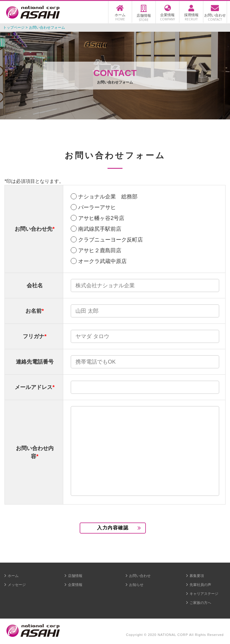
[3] (145, 451)
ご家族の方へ (200, 603)
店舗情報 (75, 576)
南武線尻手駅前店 (99, 229)
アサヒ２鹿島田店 (99, 250)
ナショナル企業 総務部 (107, 197)
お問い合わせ (140, 576)
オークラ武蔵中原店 (102, 261)
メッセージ (17, 585)
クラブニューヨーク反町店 (110, 240)
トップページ (14, 27)
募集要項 (197, 576)
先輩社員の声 (200, 585)
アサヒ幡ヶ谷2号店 (101, 218)
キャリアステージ (204, 594)
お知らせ (136, 585)
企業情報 (75, 585)
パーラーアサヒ (97, 207)
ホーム (13, 576)
